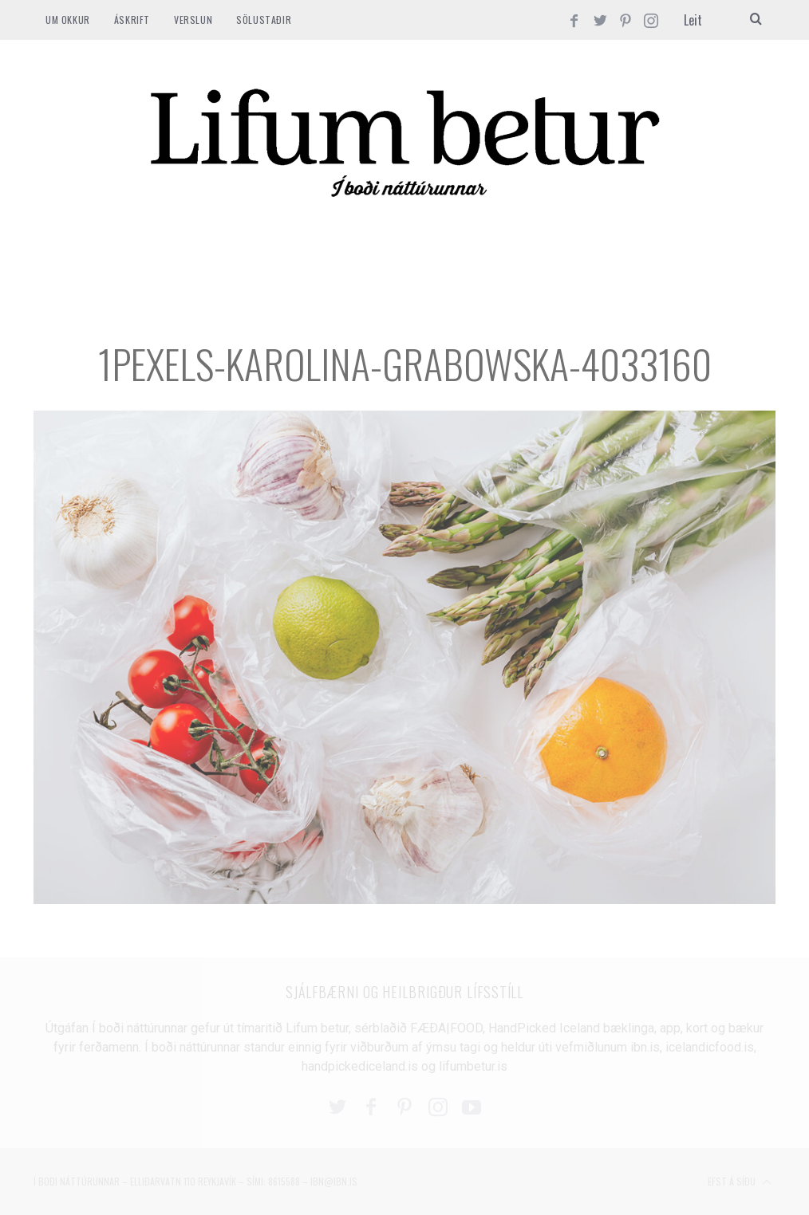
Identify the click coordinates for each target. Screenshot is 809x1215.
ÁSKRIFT (132, 19)
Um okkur (67, 19)
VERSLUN (193, 19)
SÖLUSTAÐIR (263, 19)
